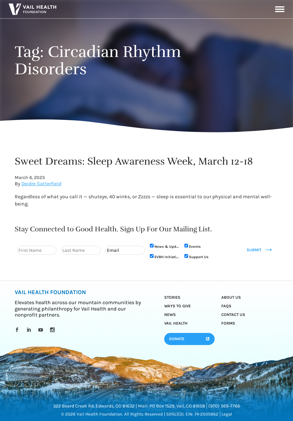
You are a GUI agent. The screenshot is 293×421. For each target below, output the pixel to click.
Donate (176, 338)
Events (195, 246)
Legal (227, 414)
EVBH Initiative (166, 257)
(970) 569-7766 (224, 406)
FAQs (226, 306)
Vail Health (176, 323)
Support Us (199, 257)
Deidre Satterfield (41, 183)
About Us (231, 297)
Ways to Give (177, 306)
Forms (228, 323)
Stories (172, 297)
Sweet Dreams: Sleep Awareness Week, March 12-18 (134, 161)
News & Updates (166, 246)
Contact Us (233, 314)
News (170, 314)
